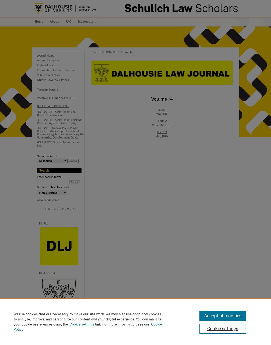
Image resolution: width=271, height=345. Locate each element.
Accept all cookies (222, 315)
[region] (135, 321)
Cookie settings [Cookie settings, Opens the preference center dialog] (222, 328)
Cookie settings (82, 324)
